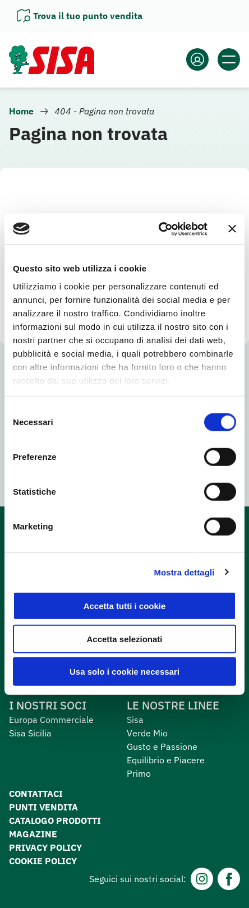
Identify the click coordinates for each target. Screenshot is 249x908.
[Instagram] (202, 879)
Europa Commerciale (51, 719)
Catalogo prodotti (55, 820)
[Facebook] (229, 879)
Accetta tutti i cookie (125, 606)
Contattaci (36, 793)
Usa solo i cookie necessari (124, 671)
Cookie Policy (43, 860)
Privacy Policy (45, 847)
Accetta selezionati (124, 638)
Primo (139, 773)
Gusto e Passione (162, 746)
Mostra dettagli (184, 572)
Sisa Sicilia (30, 733)
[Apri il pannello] (79, 15)
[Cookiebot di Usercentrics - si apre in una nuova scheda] (159, 229)
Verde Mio (147, 733)
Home (21, 111)
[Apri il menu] (229, 59)
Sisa (135, 719)
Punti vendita (43, 807)
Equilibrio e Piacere (166, 760)
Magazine (33, 834)
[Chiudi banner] (232, 229)
